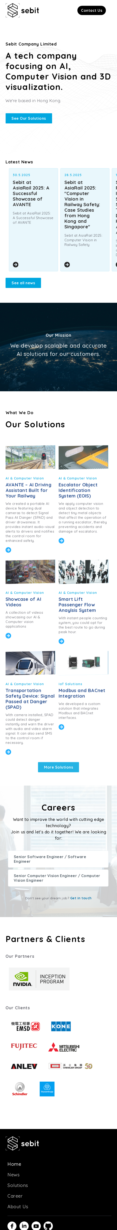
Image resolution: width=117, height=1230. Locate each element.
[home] (22, 10)
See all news (23, 283)
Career (15, 1196)
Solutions (17, 1185)
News (13, 1175)
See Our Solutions (28, 118)
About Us (17, 1206)
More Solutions (58, 782)
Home (14, 1164)
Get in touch (81, 898)
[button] (91, 10)
